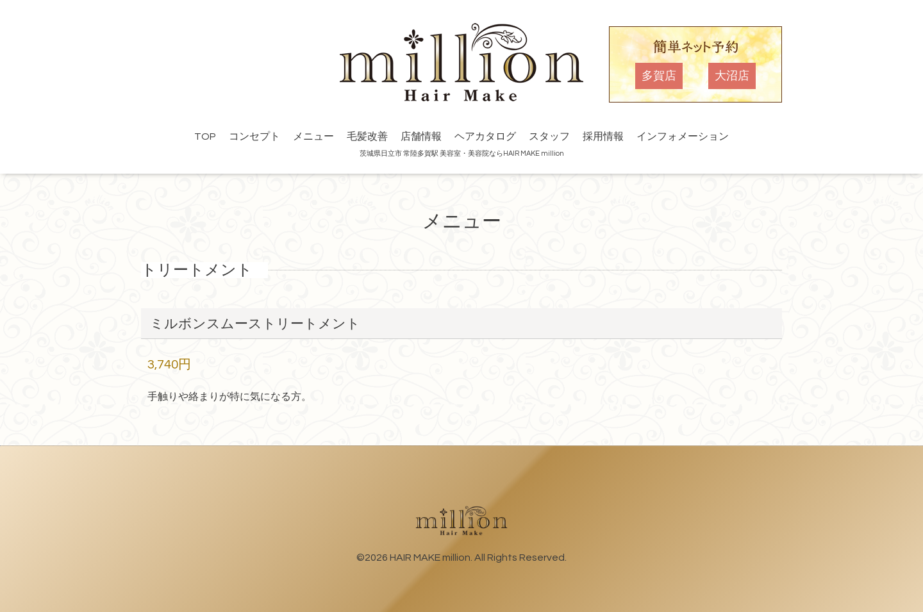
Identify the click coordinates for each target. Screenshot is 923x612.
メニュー (313, 136)
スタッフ (549, 136)
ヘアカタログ (485, 136)
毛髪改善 (367, 136)
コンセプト (254, 136)
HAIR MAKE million (430, 557)
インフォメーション (682, 136)
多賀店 (659, 76)
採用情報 (603, 136)
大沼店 (732, 76)
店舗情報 (421, 136)
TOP (205, 136)
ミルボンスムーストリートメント (255, 324)
